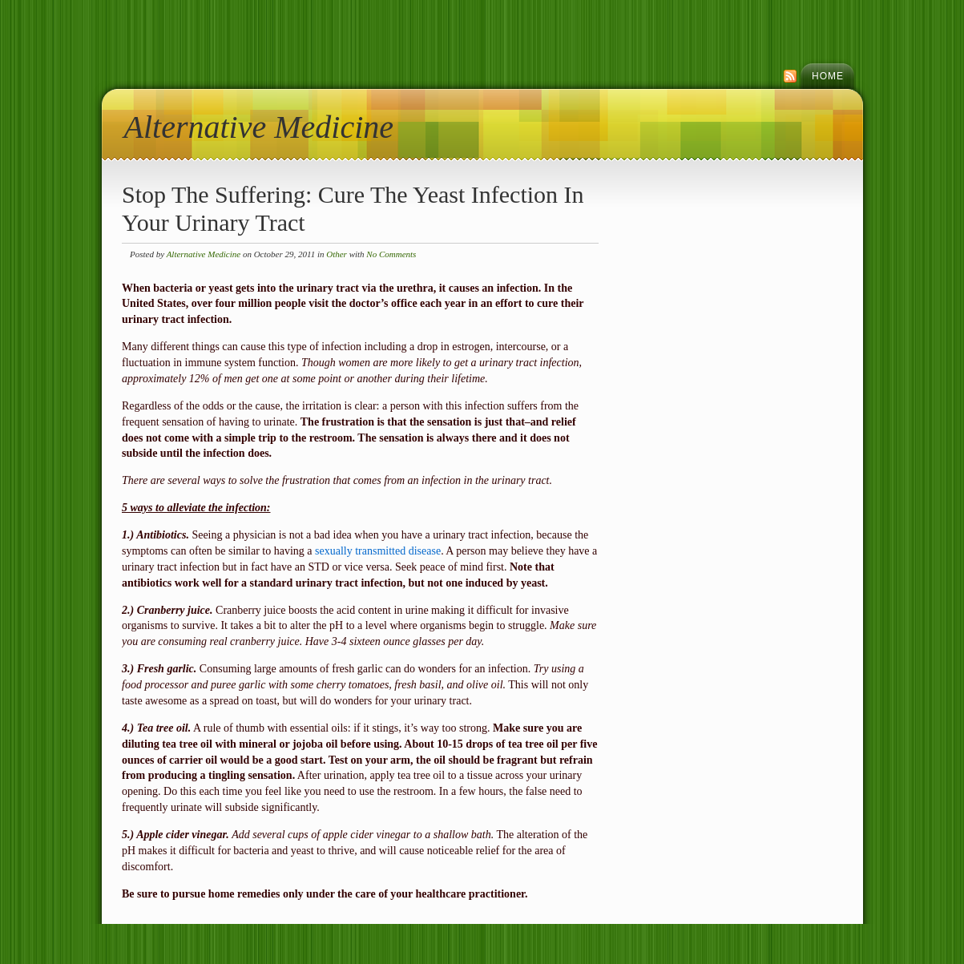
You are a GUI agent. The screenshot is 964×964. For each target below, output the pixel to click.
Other (336, 254)
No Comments (391, 254)
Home (828, 76)
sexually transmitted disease (378, 551)
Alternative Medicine (259, 127)
